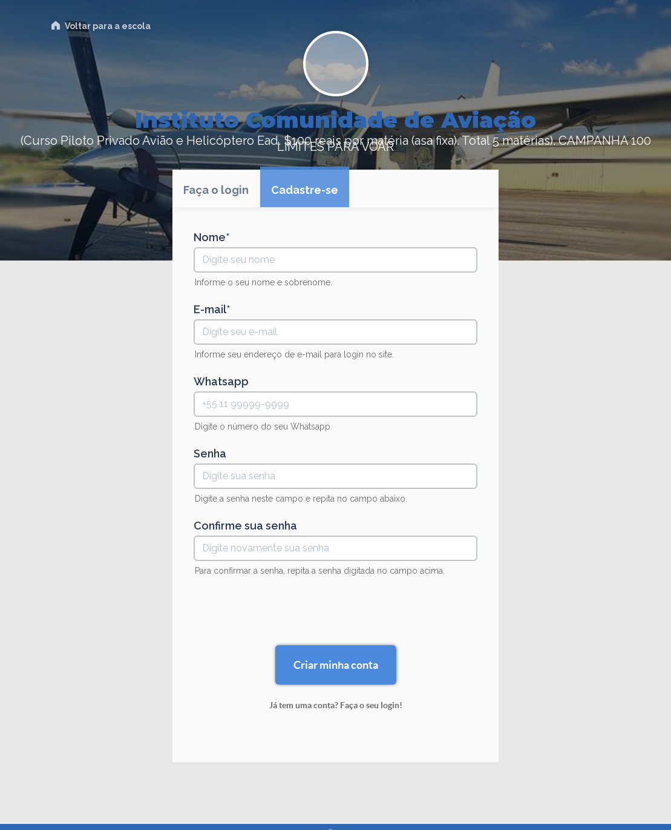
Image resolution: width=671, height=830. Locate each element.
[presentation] (336, 612)
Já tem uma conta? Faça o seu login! (335, 705)
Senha (210, 454)
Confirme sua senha (245, 526)
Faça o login (216, 190)
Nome (210, 237)
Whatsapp (221, 382)
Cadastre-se (304, 190)
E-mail (210, 310)
